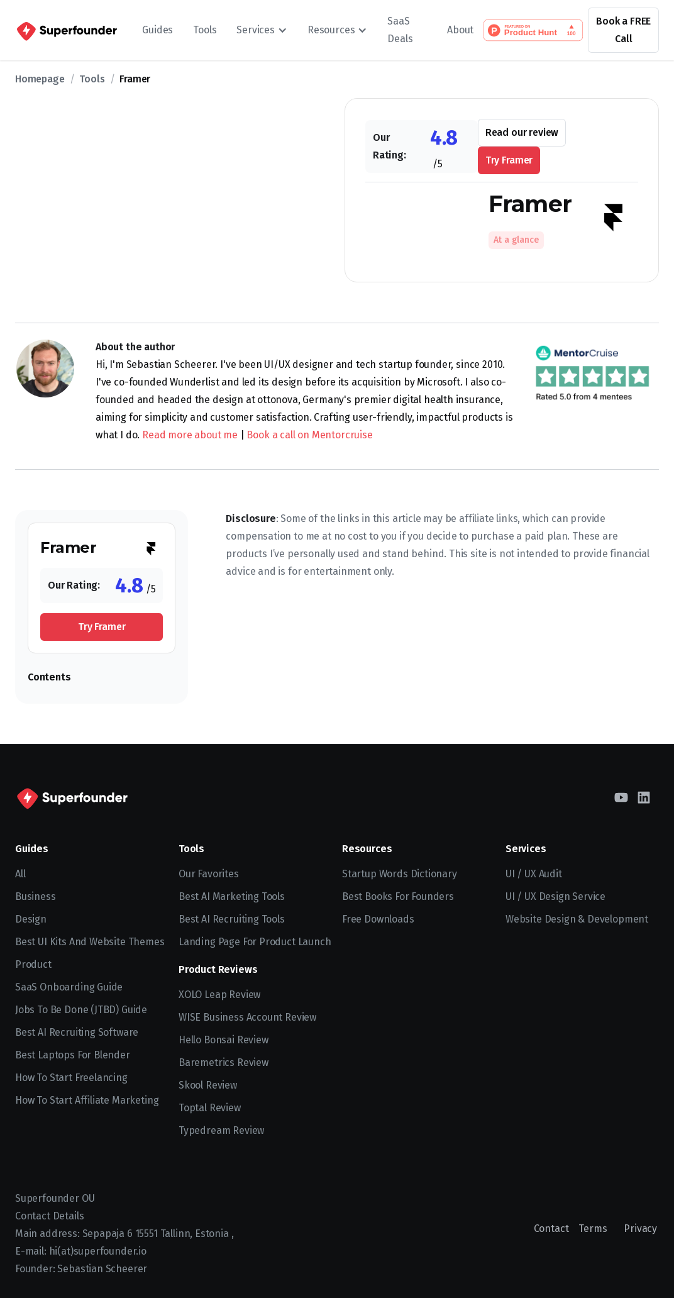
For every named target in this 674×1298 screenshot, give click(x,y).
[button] (261, 30)
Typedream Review (221, 1130)
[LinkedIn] (643, 797)
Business (35, 896)
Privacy (640, 1228)
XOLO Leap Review (219, 995)
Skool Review (208, 1085)
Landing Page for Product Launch (255, 942)
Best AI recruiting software (76, 1032)
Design (31, 919)
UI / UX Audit (533, 874)
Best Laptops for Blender (72, 1055)
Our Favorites (209, 874)
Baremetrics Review (223, 1062)
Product (33, 964)
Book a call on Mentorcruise (309, 435)
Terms (592, 1228)
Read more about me (190, 435)
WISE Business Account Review (247, 1017)
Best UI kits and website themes (90, 942)
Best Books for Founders (398, 896)
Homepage (40, 79)
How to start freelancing (71, 1078)
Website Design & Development (576, 919)
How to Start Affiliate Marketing (86, 1100)
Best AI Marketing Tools (232, 896)
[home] (66, 30)
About (460, 30)
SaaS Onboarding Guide (69, 987)
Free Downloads (378, 919)
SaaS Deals (399, 30)
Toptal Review (210, 1108)
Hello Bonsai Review (223, 1040)
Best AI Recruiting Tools (232, 919)
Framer (134, 79)
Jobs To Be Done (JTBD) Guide (81, 1010)
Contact (551, 1228)
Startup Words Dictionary (399, 874)
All (20, 874)
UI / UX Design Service (555, 896)
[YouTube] (621, 797)
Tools (204, 30)
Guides (157, 30)
